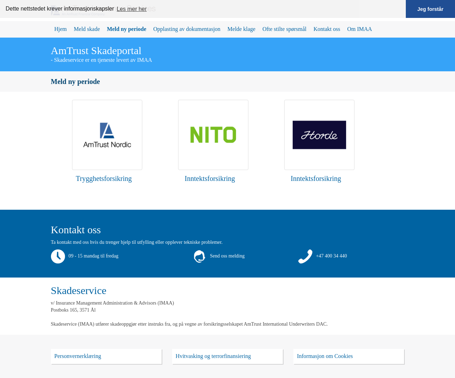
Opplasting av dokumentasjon (186, 29)
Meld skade (87, 29)
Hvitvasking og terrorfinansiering (213, 356)
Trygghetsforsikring (104, 178)
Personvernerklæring (77, 356)
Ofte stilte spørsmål (284, 29)
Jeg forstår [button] (430, 9)
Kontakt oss (326, 29)
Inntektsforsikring (210, 178)
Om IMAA (359, 29)
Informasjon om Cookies (325, 356)
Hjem (60, 29)
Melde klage (241, 29)
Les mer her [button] (132, 9)
